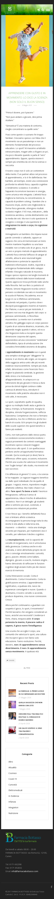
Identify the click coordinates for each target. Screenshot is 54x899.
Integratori (13, 807)
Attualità (12, 767)
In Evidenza (13, 796)
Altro (27, 668)
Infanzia (12, 801)
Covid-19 (12, 779)
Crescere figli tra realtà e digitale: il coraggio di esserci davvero (31, 717)
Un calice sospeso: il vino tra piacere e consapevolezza (30, 731)
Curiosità (12, 784)
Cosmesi (12, 773)
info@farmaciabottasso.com (25, 871)
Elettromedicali (15, 790)
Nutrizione (13, 813)
